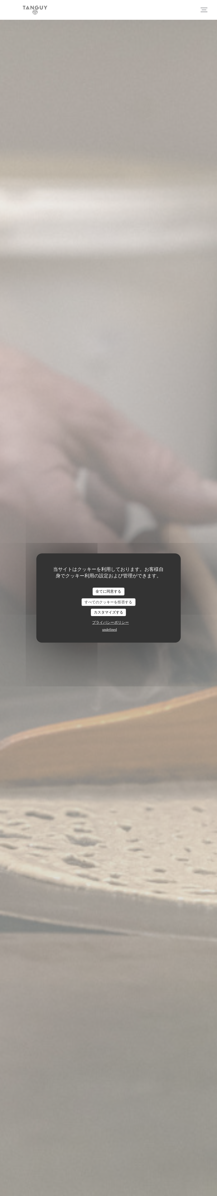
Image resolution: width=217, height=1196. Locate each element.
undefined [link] (109, 629)
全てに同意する (108, 591)
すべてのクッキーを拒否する (108, 602)
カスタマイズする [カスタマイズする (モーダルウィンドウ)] (108, 612)
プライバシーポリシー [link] (110, 622)
